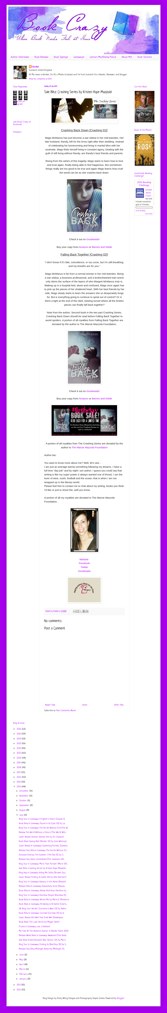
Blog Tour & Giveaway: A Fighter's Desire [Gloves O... (42, 819)
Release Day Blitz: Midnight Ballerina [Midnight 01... (42, 949)
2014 (19, 786)
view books (148, 214)
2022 (19, 748)
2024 (19, 739)
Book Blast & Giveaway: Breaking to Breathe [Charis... (43, 904)
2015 (19, 782)
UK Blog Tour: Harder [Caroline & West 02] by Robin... (42, 908)
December (24, 791)
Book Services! (145, 57)
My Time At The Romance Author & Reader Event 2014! (43, 931)
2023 (19, 743)
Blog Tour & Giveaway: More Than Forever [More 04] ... (43, 864)
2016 (19, 777)
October (23, 800)
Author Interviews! (20, 57)
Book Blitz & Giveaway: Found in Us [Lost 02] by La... (42, 823)
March (22, 969)
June (21, 955)
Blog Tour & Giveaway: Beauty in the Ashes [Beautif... (42, 882)
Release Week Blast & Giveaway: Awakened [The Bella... (43, 935)
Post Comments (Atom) (66, 710)
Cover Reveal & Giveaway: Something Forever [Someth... (43, 846)
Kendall (35, 67)
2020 (19, 758)
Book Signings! (61, 57)
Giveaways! (79, 57)
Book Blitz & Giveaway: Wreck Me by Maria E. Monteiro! (44, 899)
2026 (19, 729)
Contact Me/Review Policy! (103, 57)
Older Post (119, 705)
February (23, 974)
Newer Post (50, 705)
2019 (19, 763)
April (21, 964)
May (21, 960)
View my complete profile (40, 79)
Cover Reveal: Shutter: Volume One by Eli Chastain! (41, 837)
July (21, 815)
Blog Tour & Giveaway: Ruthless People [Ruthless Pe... (42, 895)
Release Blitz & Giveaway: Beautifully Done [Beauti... (42, 886)
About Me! (127, 57)
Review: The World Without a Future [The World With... (42, 832)
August (22, 810)
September (24, 805)
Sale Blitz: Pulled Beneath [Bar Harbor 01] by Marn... (42, 940)
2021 (19, 753)
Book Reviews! (41, 57)
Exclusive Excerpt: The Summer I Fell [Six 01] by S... (41, 855)
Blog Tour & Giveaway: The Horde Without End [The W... (43, 828)
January (23, 979)
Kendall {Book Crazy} (149, 193)
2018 (19, 767)
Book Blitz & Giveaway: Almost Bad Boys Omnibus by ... (43, 890)
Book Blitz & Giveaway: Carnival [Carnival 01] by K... (41, 913)
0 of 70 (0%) (140, 211)
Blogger (120, 998)
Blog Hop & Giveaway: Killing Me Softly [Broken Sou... (42, 872)
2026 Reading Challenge (144, 183)
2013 (19, 985)
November (24, 796)
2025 (19, 734)
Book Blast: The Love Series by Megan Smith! (39, 922)
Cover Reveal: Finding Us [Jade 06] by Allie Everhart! (42, 877)
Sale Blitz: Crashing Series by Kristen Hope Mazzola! (42, 868)
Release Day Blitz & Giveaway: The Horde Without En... (43, 850)
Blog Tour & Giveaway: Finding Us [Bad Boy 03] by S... (42, 944)
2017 (19, 772)
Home (84, 705)
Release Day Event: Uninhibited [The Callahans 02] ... (42, 859)
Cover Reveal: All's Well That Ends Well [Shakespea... (41, 917)
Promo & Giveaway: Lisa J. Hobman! (34, 926)
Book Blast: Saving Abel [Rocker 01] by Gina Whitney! (43, 841)
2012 (19, 990)
